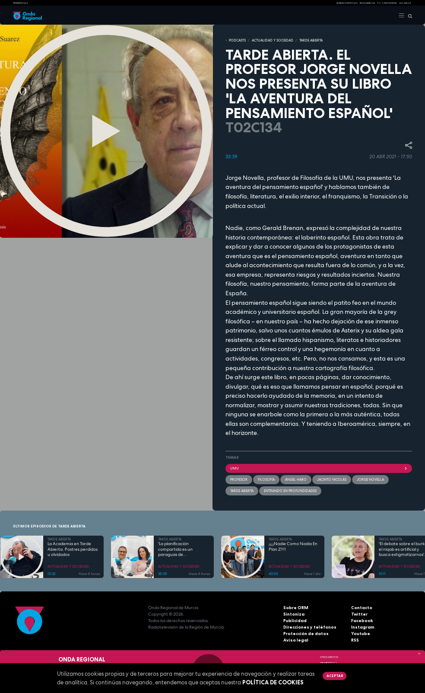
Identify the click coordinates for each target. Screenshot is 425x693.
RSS (355, 640)
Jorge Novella (370, 479)
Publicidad (295, 620)
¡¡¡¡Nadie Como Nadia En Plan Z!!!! (293, 546)
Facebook (362, 620)
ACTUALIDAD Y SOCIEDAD (272, 40)
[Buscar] (408, 15)
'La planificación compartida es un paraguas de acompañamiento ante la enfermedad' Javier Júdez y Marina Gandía (184, 549)
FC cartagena (387, 3)
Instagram (362, 627)
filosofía (266, 479)
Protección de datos (306, 633)
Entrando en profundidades (290, 491)
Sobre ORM (295, 607)
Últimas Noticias (347, 3)
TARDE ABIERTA (311, 40)
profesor (238, 479)
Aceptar (335, 676)
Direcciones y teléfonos (309, 627)
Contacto (361, 607)
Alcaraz (405, 3)
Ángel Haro (296, 479)
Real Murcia (367, 3)
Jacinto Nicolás (331, 479)
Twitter (359, 614)
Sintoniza (293, 614)
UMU (318, 468)
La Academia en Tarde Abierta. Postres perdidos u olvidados (73, 549)
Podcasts (237, 40)
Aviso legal (295, 640)
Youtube (360, 633)
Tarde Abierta (242, 491)
